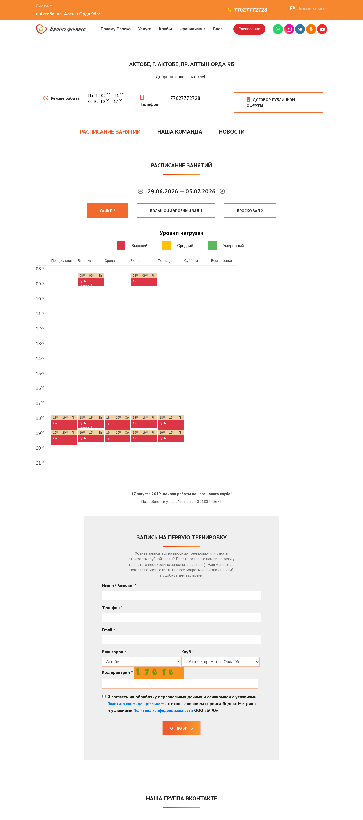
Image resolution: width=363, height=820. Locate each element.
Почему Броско (116, 29)
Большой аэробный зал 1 (176, 210)
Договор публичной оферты (271, 102)
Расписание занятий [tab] (110, 131)
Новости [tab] (232, 131)
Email (108, 629)
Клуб (188, 652)
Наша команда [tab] (179, 131)
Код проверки (117, 672)
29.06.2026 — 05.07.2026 (182, 191)
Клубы (165, 29)
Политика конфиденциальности (137, 703)
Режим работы (65, 98)
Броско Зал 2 (250, 210)
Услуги (144, 29)
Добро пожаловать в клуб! (182, 76)
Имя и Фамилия (119, 585)
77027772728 (250, 10)
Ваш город (114, 652)
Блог (217, 29)
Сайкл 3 (108, 210)
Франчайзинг (192, 29)
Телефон (149, 104)
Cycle (83, 281)
